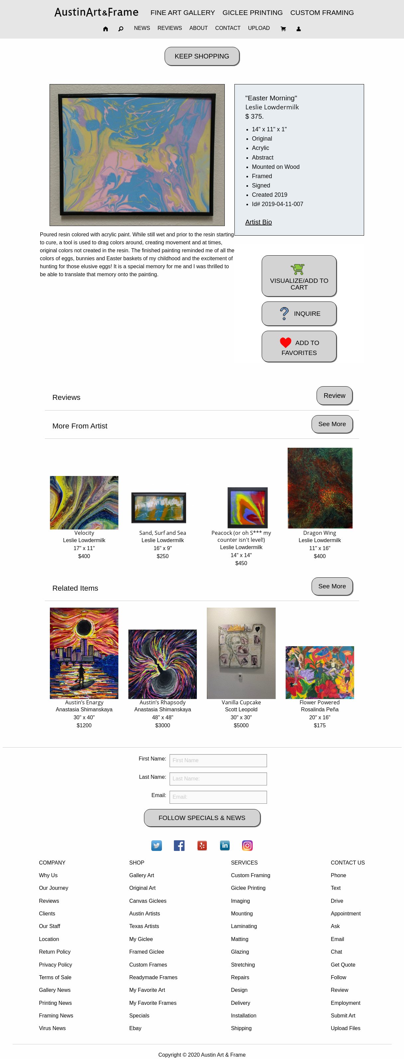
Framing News (56, 1015)
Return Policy (54, 952)
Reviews (49, 901)
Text (335, 888)
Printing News (55, 1003)
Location (49, 939)
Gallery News (54, 990)
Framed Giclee (146, 952)
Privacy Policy (55, 965)
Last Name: (152, 777)
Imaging (240, 901)
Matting (239, 939)
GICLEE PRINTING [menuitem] (252, 12)
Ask (335, 926)
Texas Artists (144, 926)
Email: (159, 795)
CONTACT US (348, 863)
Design (239, 990)
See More (332, 423)
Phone (338, 875)
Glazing (240, 952)
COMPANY (52, 863)
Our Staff (49, 926)
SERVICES (244, 863)
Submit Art (343, 1015)
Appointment (346, 913)
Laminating (244, 926)
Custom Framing (250, 875)
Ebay (135, 1028)
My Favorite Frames (153, 1003)
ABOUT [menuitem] (199, 28)
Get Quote (343, 965)
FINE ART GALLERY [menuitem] (183, 12)
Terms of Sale (55, 977)
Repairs (240, 977)
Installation (244, 1015)
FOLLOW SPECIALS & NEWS (202, 817)
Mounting (242, 913)
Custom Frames (148, 965)
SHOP (136, 863)
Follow (338, 977)
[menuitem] (96, 12)
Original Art (142, 888)
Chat (336, 952)
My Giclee (141, 939)
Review (339, 990)
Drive (337, 901)
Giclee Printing (248, 888)
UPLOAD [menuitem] (259, 28)
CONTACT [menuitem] (227, 28)
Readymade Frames (153, 977)
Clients (47, 913)
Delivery (240, 1003)
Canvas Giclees (148, 901)
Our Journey (53, 888)
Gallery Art (141, 875)
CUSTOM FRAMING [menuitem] (322, 12)
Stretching (243, 965)
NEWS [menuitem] (142, 28)
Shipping (241, 1028)
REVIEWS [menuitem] (170, 28)
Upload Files (345, 1028)
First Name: (152, 759)
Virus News (52, 1028)
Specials (139, 1015)
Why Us (48, 875)
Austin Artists (144, 913)
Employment (345, 1003)
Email (337, 939)
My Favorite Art (147, 990)
